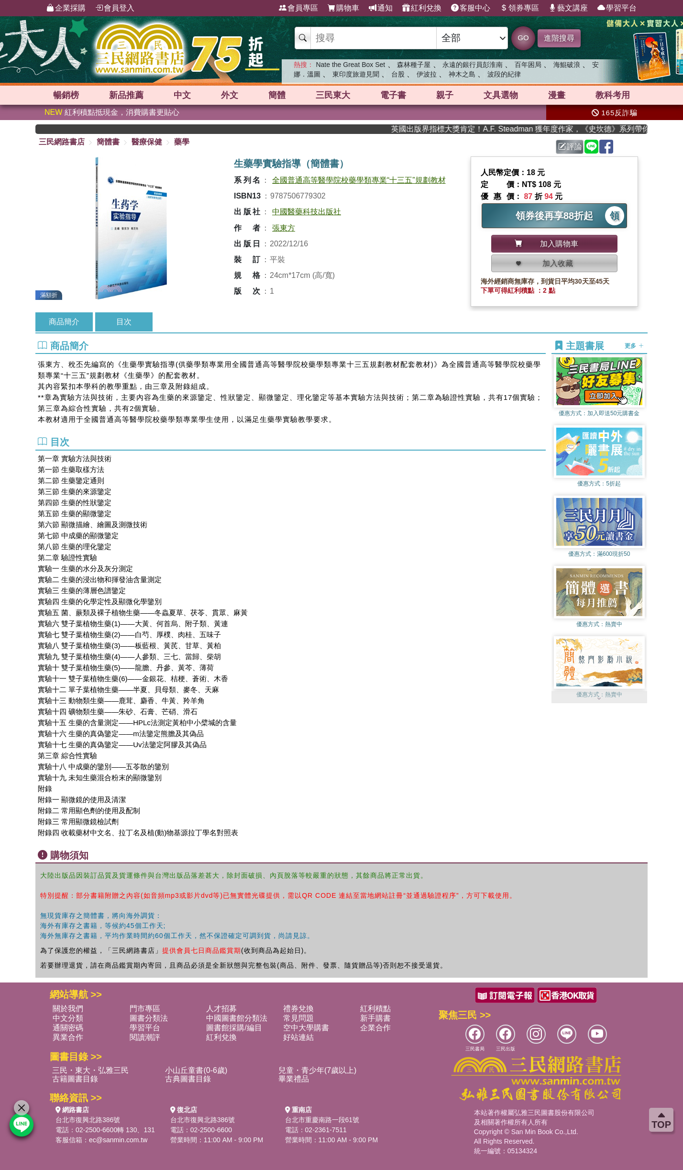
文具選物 (501, 95)
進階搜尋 (559, 38)
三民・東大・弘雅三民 (90, 1070)
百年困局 (528, 64)
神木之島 (462, 74)
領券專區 (519, 8)
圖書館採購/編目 (234, 1028)
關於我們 (68, 1008)
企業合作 (375, 1028)
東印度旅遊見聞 (355, 74)
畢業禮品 (293, 1079)
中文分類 (68, 1018)
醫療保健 (147, 142)
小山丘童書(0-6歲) (196, 1070)
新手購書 (375, 1018)
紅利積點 (375, 1008)
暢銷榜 (66, 95)
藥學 (181, 142)
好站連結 (298, 1037)
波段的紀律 (504, 74)
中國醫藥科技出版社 (306, 212)
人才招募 (221, 1008)
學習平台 (617, 8)
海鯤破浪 (566, 64)
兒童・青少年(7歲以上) (317, 1070)
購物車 (343, 8)
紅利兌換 (421, 8)
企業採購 (66, 8)
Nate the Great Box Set (350, 64)
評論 (570, 147)
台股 (398, 74)
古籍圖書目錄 (75, 1079)
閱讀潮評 (145, 1037)
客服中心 (470, 8)
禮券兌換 (298, 1008)
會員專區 (298, 8)
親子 (444, 95)
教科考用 (612, 95)
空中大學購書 (306, 1028)
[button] (599, 698)
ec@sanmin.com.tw (118, 1140)
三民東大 (333, 95)
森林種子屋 (413, 64)
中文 (182, 95)
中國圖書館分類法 (236, 1018)
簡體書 (108, 142)
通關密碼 (68, 1028)
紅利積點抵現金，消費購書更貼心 (111, 112)
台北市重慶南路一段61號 (322, 1120)
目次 (124, 322)
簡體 (277, 95)
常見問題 (298, 1018)
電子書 (393, 95)
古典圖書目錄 (188, 1079)
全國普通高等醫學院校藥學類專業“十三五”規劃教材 (359, 180)
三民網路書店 (62, 142)
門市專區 (145, 1008)
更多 (634, 345)
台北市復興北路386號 (87, 1120)
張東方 (283, 228)
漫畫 (556, 95)
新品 (126, 95)
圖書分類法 (149, 1018)
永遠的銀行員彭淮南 (472, 64)
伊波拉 (427, 74)
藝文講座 (568, 8)
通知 (381, 8)
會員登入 (114, 8)
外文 (229, 95)
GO (523, 37)
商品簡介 (64, 322)
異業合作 (68, 1037)
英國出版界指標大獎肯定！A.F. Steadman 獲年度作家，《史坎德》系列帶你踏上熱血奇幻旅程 (537, 129)
